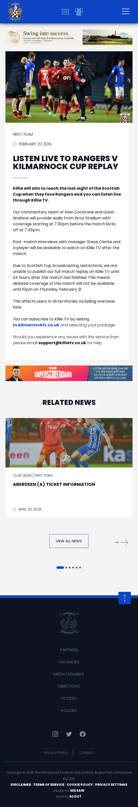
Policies (69, 710)
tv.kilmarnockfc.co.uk (36, 325)
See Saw (77, 790)
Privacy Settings (111, 784)
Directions (69, 686)
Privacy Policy (56, 752)
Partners (69, 650)
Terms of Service (48, 784)
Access (68, 698)
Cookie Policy (80, 784)
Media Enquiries (69, 674)
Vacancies (69, 662)
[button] (122, 542)
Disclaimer (21, 784)
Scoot (75, 796)
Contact (86, 752)
